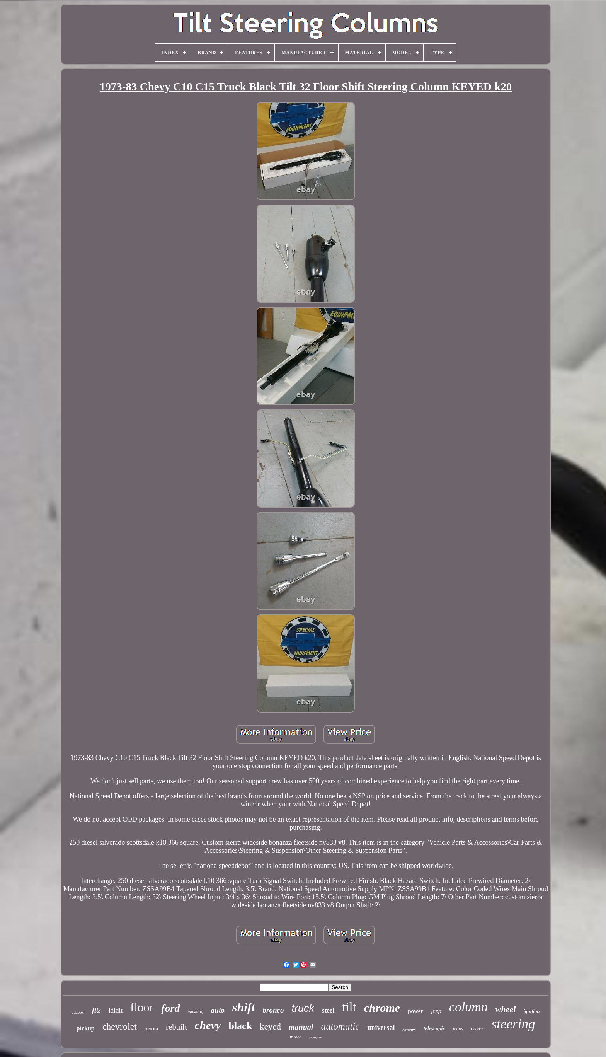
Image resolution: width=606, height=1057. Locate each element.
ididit (116, 1010)
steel (328, 1010)
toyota (151, 1028)
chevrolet (119, 1026)
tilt (349, 1007)
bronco (273, 1010)
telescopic (434, 1028)
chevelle (315, 1038)
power (415, 1011)
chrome (382, 1007)
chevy (208, 1025)
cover (477, 1028)
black (240, 1025)
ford (170, 1008)
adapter (78, 1012)
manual (301, 1027)
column (468, 1007)
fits (96, 1010)
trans (458, 1028)
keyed (270, 1026)
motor (295, 1037)
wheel (505, 1009)
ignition (531, 1011)
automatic (340, 1026)
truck (303, 1008)
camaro (408, 1029)
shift (243, 1007)
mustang (195, 1011)
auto (218, 1010)
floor (141, 1007)
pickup (86, 1028)
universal (381, 1027)
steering (513, 1023)
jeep (436, 1011)
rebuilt (176, 1026)
